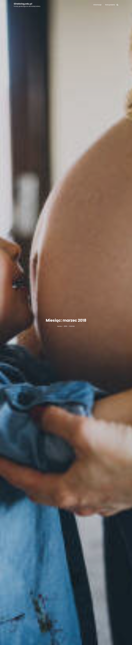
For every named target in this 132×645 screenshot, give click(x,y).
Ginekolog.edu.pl (23, 3)
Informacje (97, 5)
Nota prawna (110, 5)
